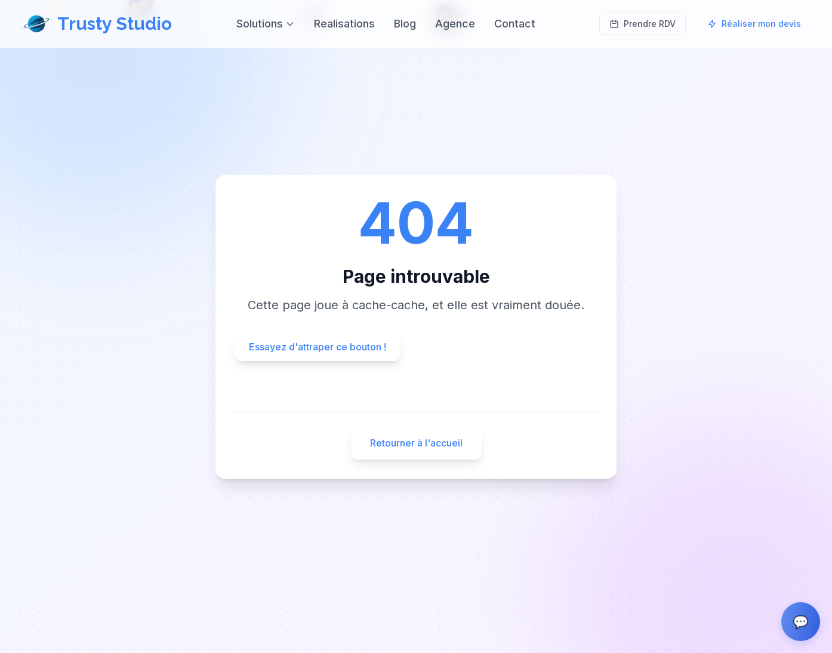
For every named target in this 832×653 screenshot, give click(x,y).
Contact (514, 23)
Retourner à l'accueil (416, 443)
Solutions (265, 23)
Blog (405, 23)
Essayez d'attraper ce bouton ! (317, 347)
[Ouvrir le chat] (800, 621)
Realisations (344, 23)
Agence (455, 23)
